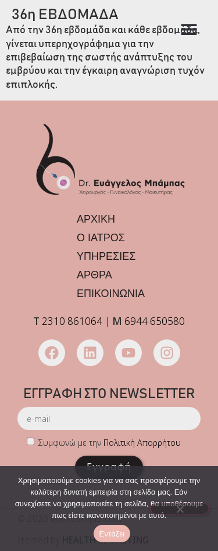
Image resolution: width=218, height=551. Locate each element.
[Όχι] (179, 508)
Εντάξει (112, 533)
